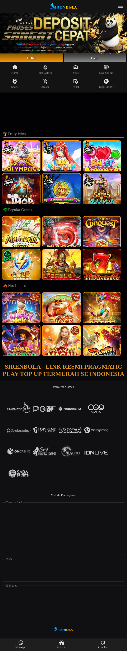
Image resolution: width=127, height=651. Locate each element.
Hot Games (45, 70)
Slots (76, 70)
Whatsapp (20, 644)
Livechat (102, 644)
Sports (14, 84)
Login (95, 58)
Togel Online (106, 84)
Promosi (61, 644)
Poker (75, 84)
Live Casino (106, 70)
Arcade (45, 84)
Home (14, 70)
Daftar (31, 58)
